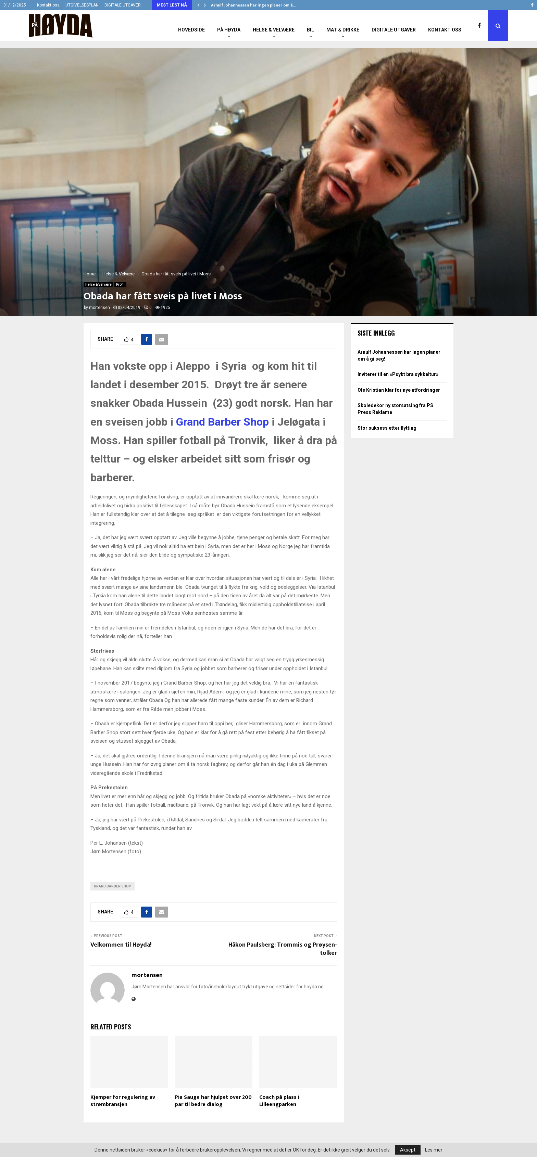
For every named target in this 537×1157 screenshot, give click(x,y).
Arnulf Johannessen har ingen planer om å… (253, 5)
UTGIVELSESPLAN (82, 5)
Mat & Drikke (342, 29)
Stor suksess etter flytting (387, 428)
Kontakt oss (48, 5)
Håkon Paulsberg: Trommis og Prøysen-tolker (282, 949)
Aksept (407, 1150)
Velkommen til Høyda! (120, 945)
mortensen (99, 307)
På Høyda (228, 29)
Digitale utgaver (394, 29)
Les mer (433, 1149)
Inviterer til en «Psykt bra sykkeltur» (398, 374)
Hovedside (191, 29)
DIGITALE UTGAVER (122, 5)
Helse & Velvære (274, 29)
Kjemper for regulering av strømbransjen (122, 1101)
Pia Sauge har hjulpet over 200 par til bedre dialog (213, 1101)
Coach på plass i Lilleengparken (279, 1101)
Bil (310, 29)
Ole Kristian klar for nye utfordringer (399, 390)
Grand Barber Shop (222, 421)
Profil (120, 284)
